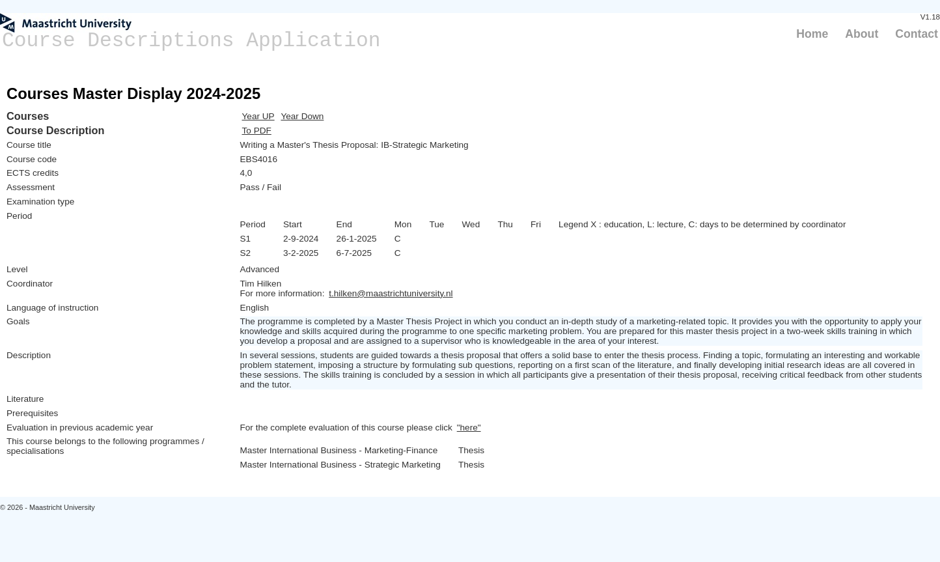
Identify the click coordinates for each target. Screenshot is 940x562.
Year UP (258, 116)
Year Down (302, 116)
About (861, 33)
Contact (916, 33)
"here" (469, 427)
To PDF (256, 130)
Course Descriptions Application (191, 40)
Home (812, 33)
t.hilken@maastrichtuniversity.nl (390, 293)
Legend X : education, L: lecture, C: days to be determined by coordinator (702, 224)
